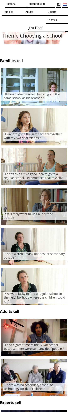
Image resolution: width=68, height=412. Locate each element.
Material (11, 3)
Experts (52, 12)
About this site (37, 3)
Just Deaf (35, 27)
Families (8, 12)
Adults (29, 12)
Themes (52, 20)
